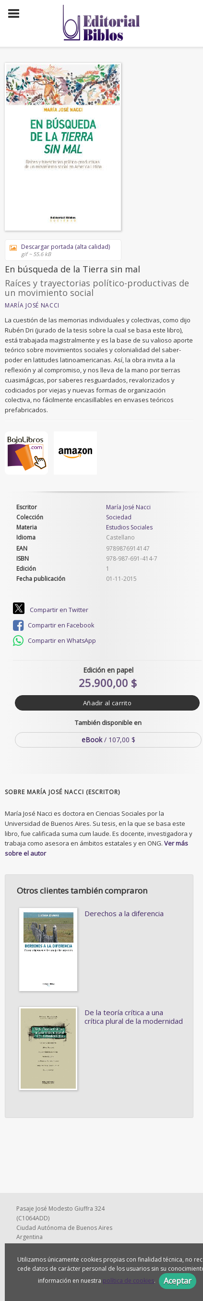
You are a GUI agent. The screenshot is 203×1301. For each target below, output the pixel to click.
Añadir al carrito (107, 703)
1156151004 (44, 1237)
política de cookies (128, 1280)
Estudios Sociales (129, 527)
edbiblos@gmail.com (57, 1208)
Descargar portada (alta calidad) (60, 250)
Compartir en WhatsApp (54, 641)
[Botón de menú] (17, 14)
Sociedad (118, 517)
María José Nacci (32, 305)
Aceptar (177, 1281)
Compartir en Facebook (53, 625)
